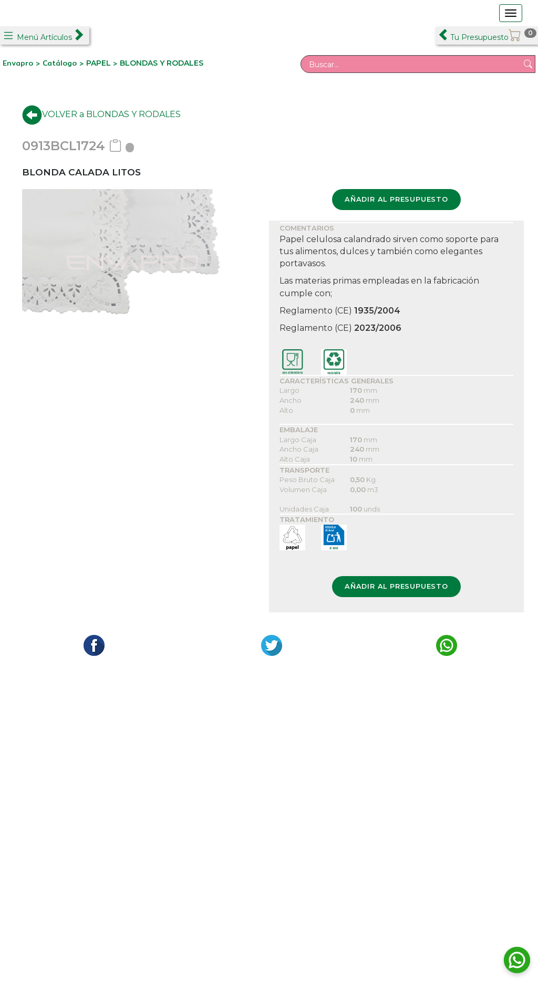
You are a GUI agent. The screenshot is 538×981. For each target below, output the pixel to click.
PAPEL (99, 63)
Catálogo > (64, 63)
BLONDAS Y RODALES (161, 63)
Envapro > (23, 63)
